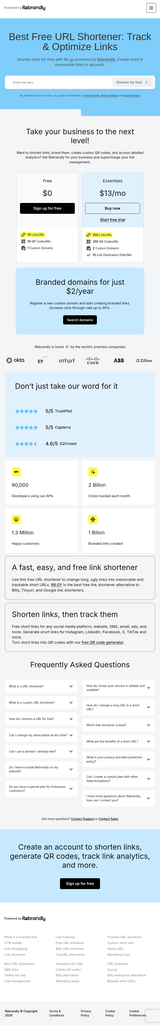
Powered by (24, 8)
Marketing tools (118, 955)
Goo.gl (112, 970)
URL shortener (118, 964)
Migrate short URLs (121, 981)
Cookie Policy (131, 95)
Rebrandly (106, 59)
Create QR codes (68, 970)
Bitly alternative (67, 975)
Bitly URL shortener (70, 949)
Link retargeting (15, 949)
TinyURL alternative (70, 955)
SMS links (11, 970)
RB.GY (56, 585)
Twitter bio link (15, 975)
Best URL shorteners (19, 964)
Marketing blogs (68, 981)
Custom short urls (120, 943)
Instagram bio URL (69, 964)
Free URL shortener (70, 943)
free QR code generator (103, 642)
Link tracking (65, 937)
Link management (17, 981)
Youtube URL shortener (124, 937)
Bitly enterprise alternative (126, 975)
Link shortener (14, 955)
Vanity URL (115, 949)
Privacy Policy (109, 95)
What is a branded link (20, 937)
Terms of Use (92, 95)
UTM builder (13, 943)
